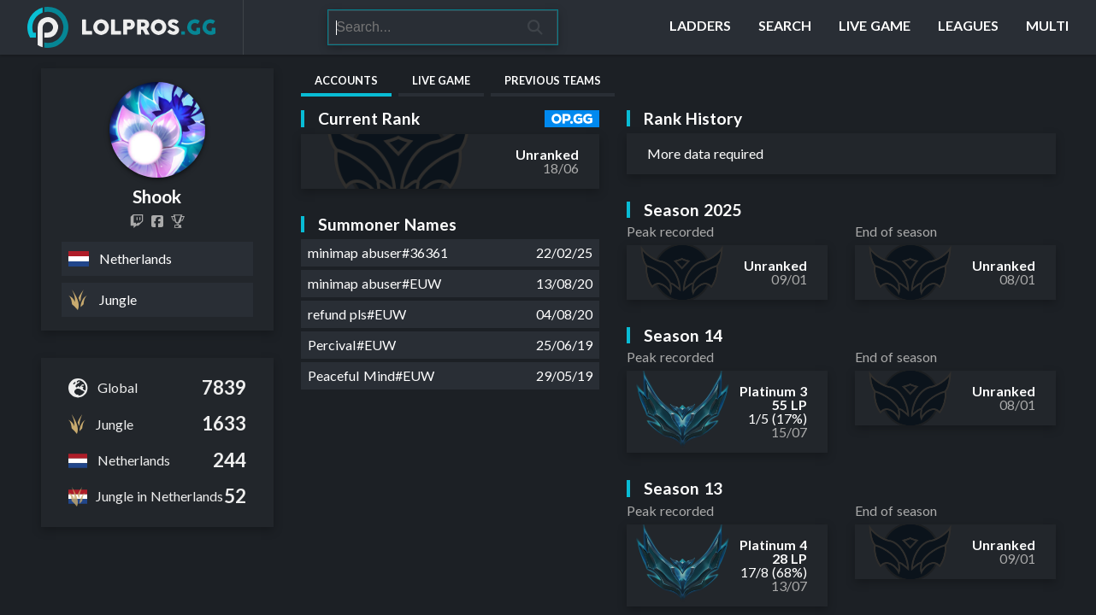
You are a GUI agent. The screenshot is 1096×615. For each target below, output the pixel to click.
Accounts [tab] (346, 80)
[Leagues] (968, 27)
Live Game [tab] (441, 80)
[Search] (421, 27)
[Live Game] (874, 27)
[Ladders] (700, 27)
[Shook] (178, 221)
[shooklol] (137, 221)
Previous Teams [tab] (552, 80)
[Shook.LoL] (157, 221)
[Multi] (1047, 27)
